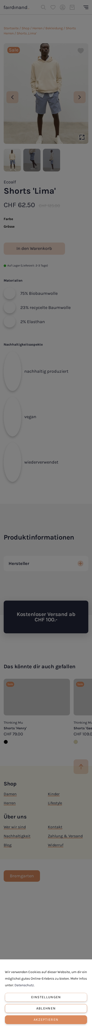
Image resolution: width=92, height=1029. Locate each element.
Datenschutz (24, 985)
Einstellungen (46, 997)
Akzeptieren (46, 1020)
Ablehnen (46, 1008)
